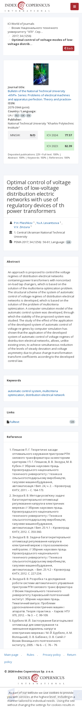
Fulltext (14, 422)
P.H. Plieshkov (23, 223)
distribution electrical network (45, 395)
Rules (30, 655)
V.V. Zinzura (22, 227)
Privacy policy (52, 655)
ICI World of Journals (21, 24)
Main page (11, 655)
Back (68, 48)
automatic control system (24, 391)
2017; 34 (21, 36)
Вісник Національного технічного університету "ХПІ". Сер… (33, 30)
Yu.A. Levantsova (48, 223)
